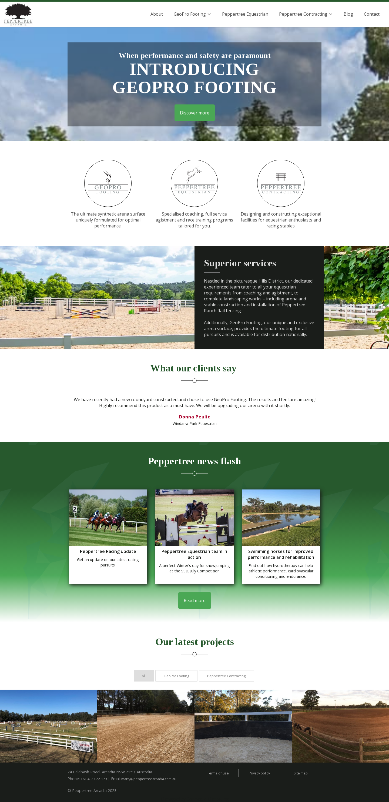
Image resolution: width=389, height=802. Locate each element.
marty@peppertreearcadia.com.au (148, 778)
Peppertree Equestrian (245, 14)
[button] (192, 14)
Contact (372, 14)
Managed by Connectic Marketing (194, 799)
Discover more (194, 112)
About (156, 14)
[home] (18, 15)
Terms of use (218, 773)
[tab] (144, 676)
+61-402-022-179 (94, 778)
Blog (348, 14)
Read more (195, 600)
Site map (301, 773)
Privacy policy (259, 773)
